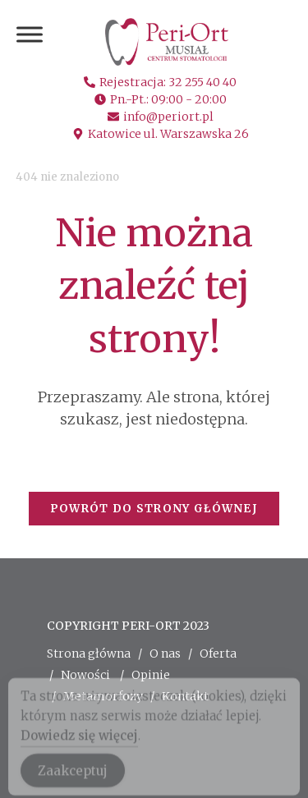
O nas (165, 653)
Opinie (150, 674)
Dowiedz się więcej (79, 742)
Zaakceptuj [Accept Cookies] (73, 777)
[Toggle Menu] (29, 34)
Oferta (218, 653)
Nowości (85, 674)
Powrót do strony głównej (154, 509)
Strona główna (89, 653)
